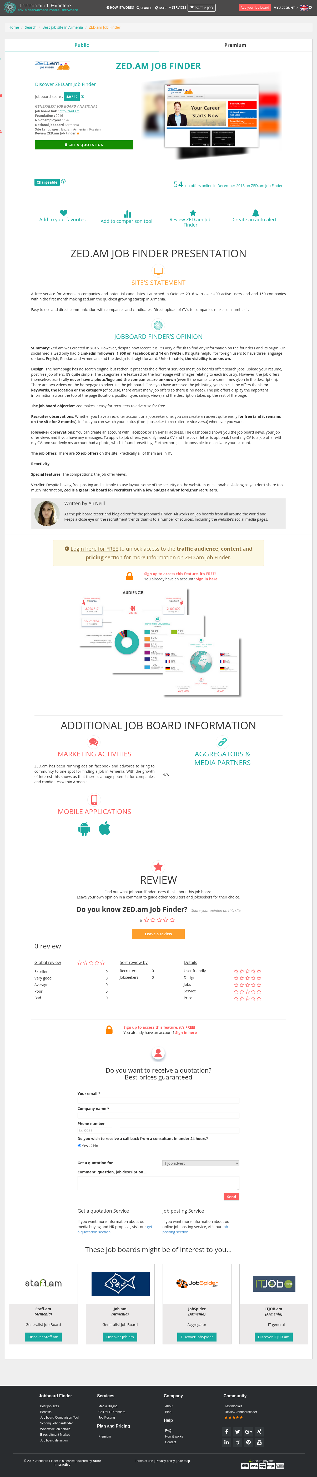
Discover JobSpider (197, 1336)
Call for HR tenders (111, 1412)
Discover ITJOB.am (273, 1336)
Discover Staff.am (43, 1336)
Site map (184, 1461)
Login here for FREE (94, 573)
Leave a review (158, 959)
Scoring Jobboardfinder (56, 1423)
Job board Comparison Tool (59, 1417)
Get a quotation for (95, 1188)
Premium (104, 1436)
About (169, 1406)
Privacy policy (165, 1461)
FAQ (168, 1431)
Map (160, 8)
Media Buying (108, 1406)
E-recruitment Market (55, 1434)
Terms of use (144, 1461)
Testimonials (233, 1406)
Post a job (201, 7)
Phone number (91, 1149)
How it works (120, 7)
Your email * (89, 1119)
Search (145, 8)
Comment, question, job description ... (112, 1197)
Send (231, 1222)
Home (14, 27)
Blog (168, 1412)
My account (286, 8)
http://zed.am (69, 111)
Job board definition (54, 1440)
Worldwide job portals (55, 1429)
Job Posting (106, 1417)
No (93, 1171)
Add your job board (255, 7)
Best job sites (49, 1406)
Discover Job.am (120, 1336)
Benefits (46, 1412)
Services (177, 7)
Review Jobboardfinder (241, 1415)
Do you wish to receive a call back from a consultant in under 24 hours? (143, 1164)
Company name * (93, 1134)
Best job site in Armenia (62, 27)
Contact (170, 1442)
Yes (83, 1171)
